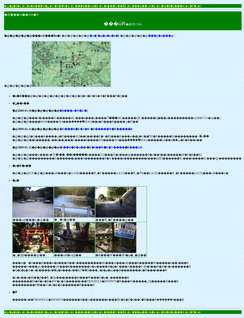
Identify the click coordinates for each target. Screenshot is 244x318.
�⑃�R (84, 129)
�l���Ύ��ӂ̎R (115, 6)
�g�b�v (15, 6)
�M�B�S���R (172, 6)
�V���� (116, 147)
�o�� (81, 147)
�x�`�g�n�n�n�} (104, 35)
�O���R (67, 129)
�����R (103, 129)
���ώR (135, 147)
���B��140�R (86, 6)
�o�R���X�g (38, 6)
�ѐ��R (97, 147)
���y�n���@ (161, 35)
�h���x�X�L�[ (73, 110)
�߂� (193, 6)
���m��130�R (144, 6)
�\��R (65, 147)
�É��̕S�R (62, 6)
